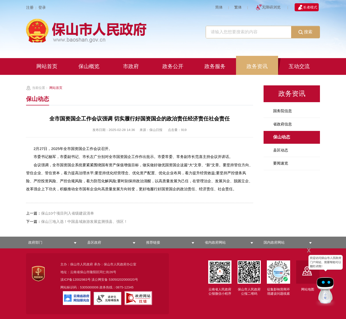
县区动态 (280, 150)
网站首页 (55, 88)
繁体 (238, 7)
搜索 (305, 32)
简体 (219, 7)
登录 (42, 7)
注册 (30, 7)
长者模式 (310, 7)
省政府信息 (282, 124)
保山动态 (281, 137)
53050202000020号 (123, 279)
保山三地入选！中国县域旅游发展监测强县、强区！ (77, 221)
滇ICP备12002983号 (75, 279)
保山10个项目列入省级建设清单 (60, 213)
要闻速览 (280, 163)
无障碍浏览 (271, 7)
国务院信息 (282, 111)
